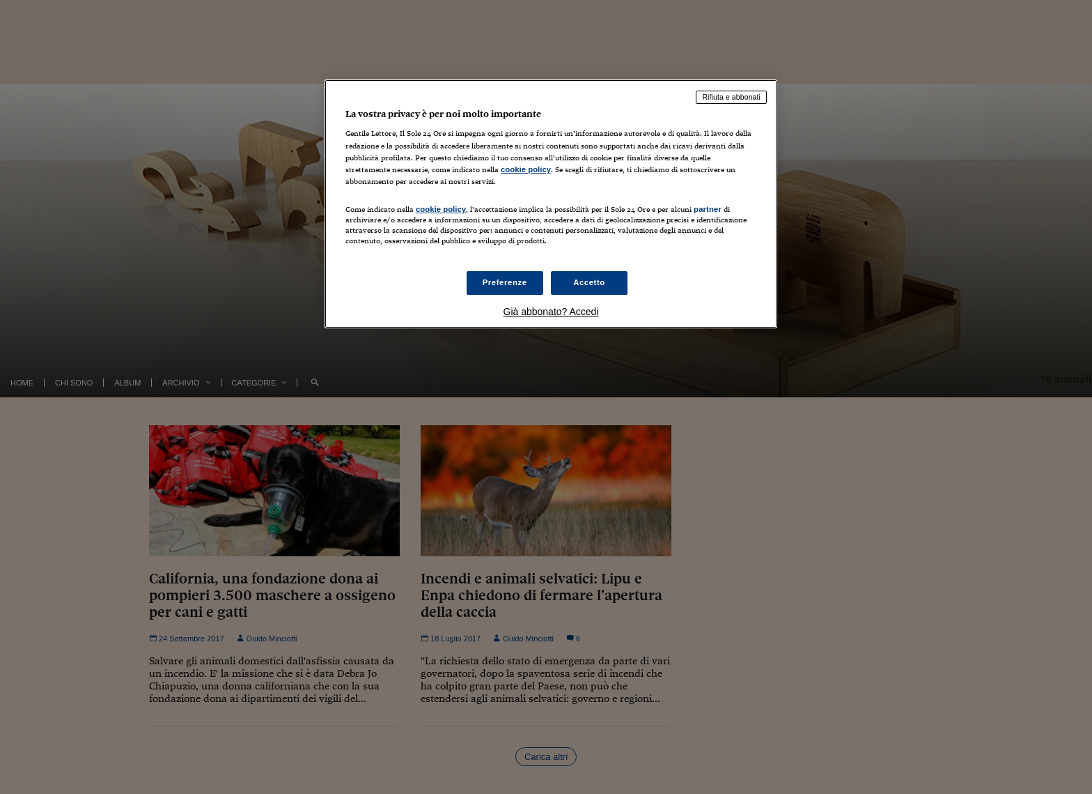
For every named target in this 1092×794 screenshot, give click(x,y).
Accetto (589, 282)
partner (708, 209)
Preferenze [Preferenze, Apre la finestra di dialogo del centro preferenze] (505, 282)
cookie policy (526, 169)
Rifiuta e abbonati (731, 97)
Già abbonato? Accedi (551, 311)
